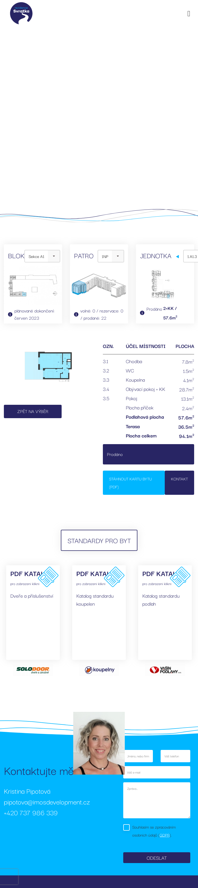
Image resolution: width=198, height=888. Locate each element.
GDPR (165, 835)
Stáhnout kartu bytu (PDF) (130, 483)
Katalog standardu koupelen (95, 599)
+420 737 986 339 (31, 812)
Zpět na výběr (32, 411)
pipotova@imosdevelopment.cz (47, 801)
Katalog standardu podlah (161, 599)
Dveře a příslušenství (31, 595)
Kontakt (179, 479)
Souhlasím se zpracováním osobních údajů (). (154, 831)
